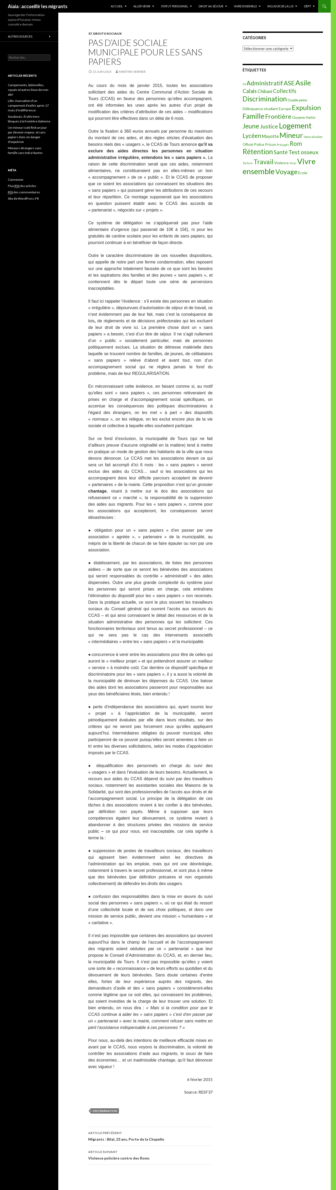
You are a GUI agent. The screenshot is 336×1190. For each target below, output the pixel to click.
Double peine (297, 100)
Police (259, 144)
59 (244, 84)
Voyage (286, 171)
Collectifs (284, 91)
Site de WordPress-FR (23, 198)
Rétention (258, 151)
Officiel (248, 144)
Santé (281, 152)
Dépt (307, 6)
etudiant (271, 108)
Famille (253, 116)
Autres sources (20, 36)
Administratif (264, 83)
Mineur (291, 135)
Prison (270, 144)
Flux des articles (22, 186)
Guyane (298, 117)
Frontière (278, 116)
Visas (293, 163)
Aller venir (141, 6)
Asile (303, 82)
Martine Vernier (132, 72)
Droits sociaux (107, 33)
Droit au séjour (211, 6)
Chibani (265, 91)
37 (90, 33)
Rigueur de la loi (280, 6)
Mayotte (270, 136)
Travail (263, 161)
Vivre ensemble (245, 6)
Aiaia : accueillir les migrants (37, 6)
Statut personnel (174, 6)
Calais (250, 90)
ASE (289, 83)
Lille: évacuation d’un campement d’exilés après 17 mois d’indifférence (28, 105)
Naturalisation (313, 136)
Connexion (15, 180)
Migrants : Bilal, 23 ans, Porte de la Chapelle (150, 1135)
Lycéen (252, 135)
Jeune (251, 126)
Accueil (117, 6)
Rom (296, 143)
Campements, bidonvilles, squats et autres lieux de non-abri (28, 89)
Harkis (311, 117)
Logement (295, 125)
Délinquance (253, 108)
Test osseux (303, 152)
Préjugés (283, 144)
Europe (285, 108)
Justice (269, 126)
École (302, 172)
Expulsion (306, 107)
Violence (281, 163)
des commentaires (24, 192)
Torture (248, 163)
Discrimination (105, 1111)
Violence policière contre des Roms (150, 1154)
